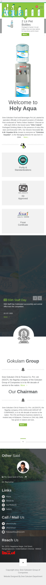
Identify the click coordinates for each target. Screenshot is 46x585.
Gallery (9, 509)
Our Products (11, 505)
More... (26, 137)
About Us (9, 501)
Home (8, 497)
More (6, 317)
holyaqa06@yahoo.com (15, 532)
